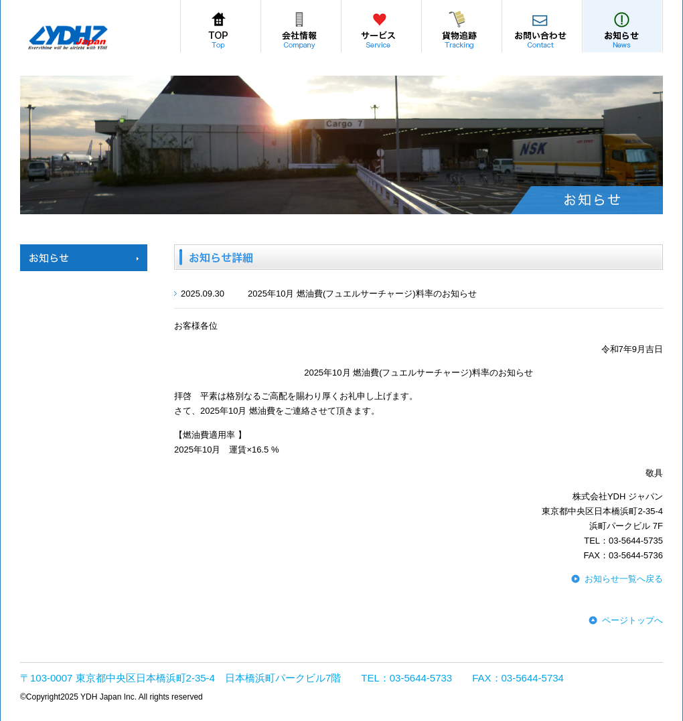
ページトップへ (632, 620)
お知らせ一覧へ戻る (624, 579)
